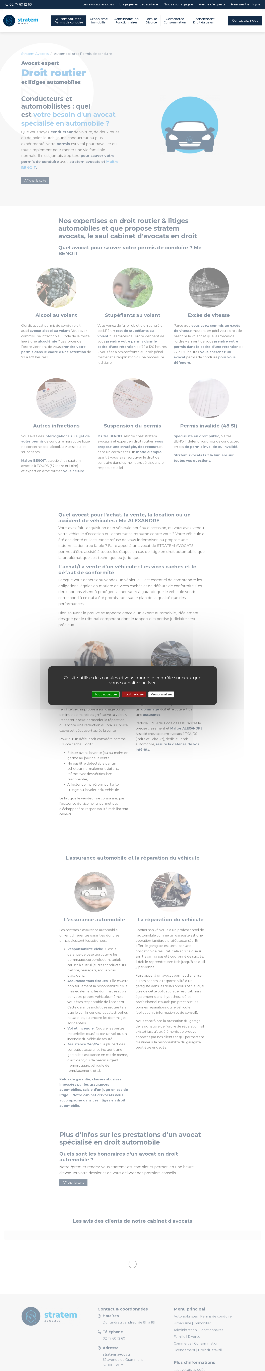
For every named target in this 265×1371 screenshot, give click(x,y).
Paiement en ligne (245, 4)
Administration (126, 20)
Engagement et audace (138, 4)
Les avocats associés (98, 4)
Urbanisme (99, 20)
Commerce (175, 20)
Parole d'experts (212, 4)
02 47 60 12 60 (20, 4)
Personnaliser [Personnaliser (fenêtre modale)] (161, 694)
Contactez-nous (245, 20)
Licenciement (204, 20)
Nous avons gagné (178, 4)
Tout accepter (105, 694)
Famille (151, 20)
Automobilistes (69, 20)
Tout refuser (134, 694)
